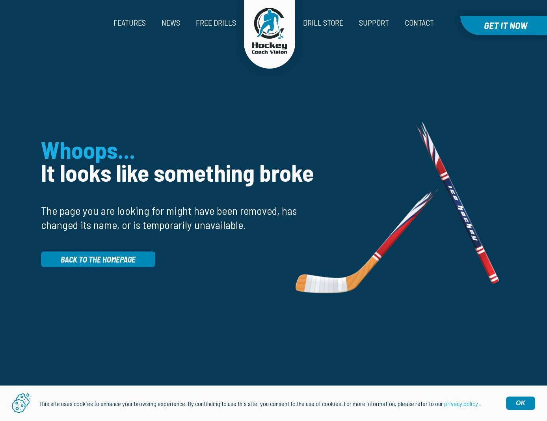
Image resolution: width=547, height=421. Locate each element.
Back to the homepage (98, 259)
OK (520, 403)
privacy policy (461, 403)
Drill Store (323, 22)
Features (129, 22)
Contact (419, 22)
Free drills (216, 22)
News (171, 22)
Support (374, 22)
